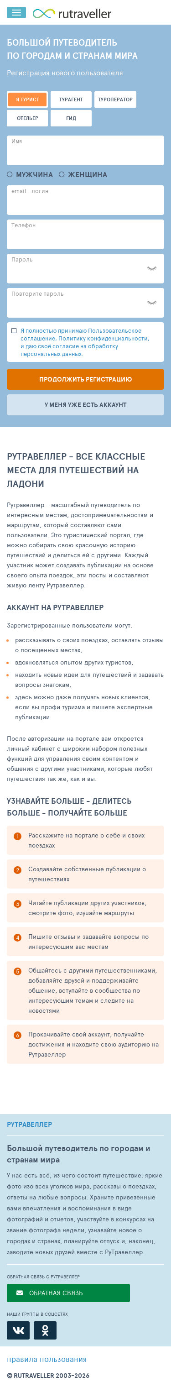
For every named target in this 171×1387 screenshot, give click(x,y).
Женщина (87, 174)
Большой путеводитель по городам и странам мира (78, 1153)
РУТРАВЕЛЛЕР (29, 1124)
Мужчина (34, 174)
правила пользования (47, 1359)
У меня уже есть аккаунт (85, 404)
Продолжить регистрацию (85, 379)
